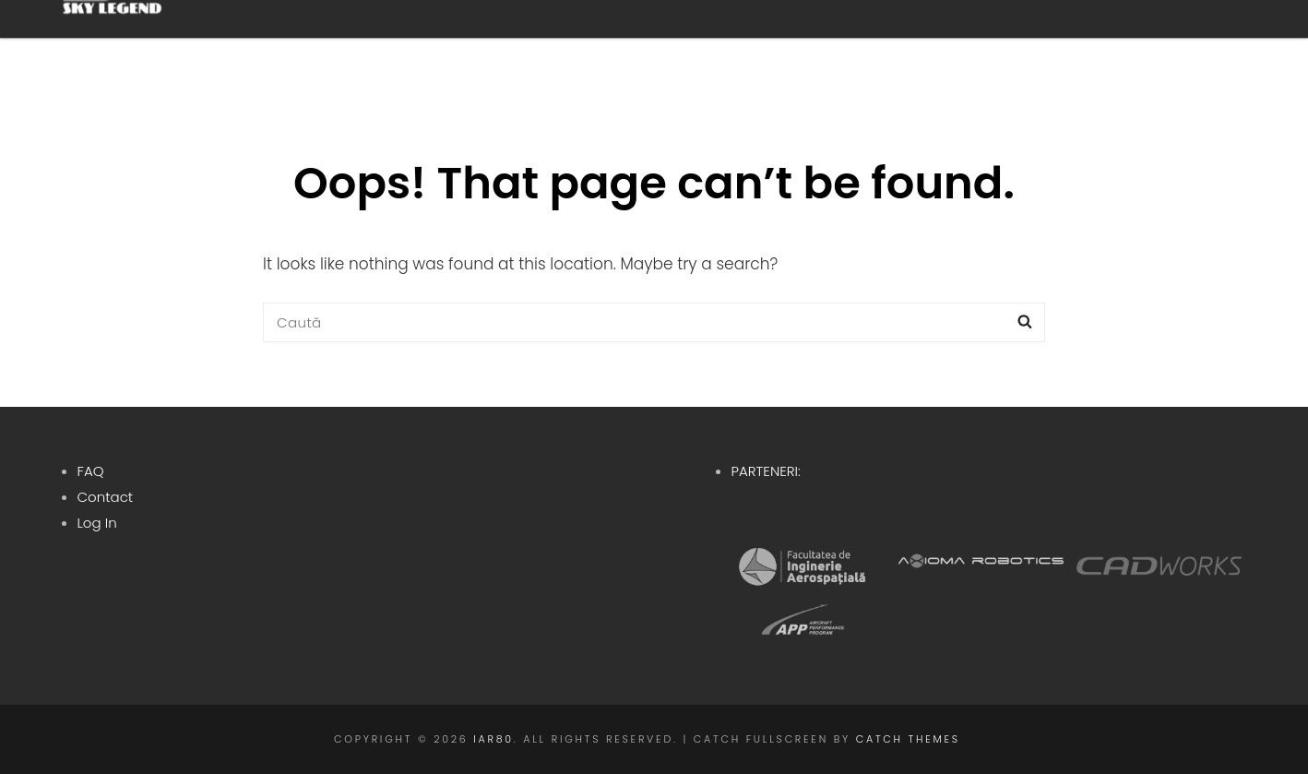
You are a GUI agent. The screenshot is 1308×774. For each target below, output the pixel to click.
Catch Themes (908, 739)
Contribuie (970, 45)
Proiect (702, 45)
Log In (97, 522)
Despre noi (560, 45)
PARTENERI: (766, 471)
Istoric (830, 45)
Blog (1091, 45)
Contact (105, 496)
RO (1184, 45)
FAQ (90, 471)
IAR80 (493, 739)
